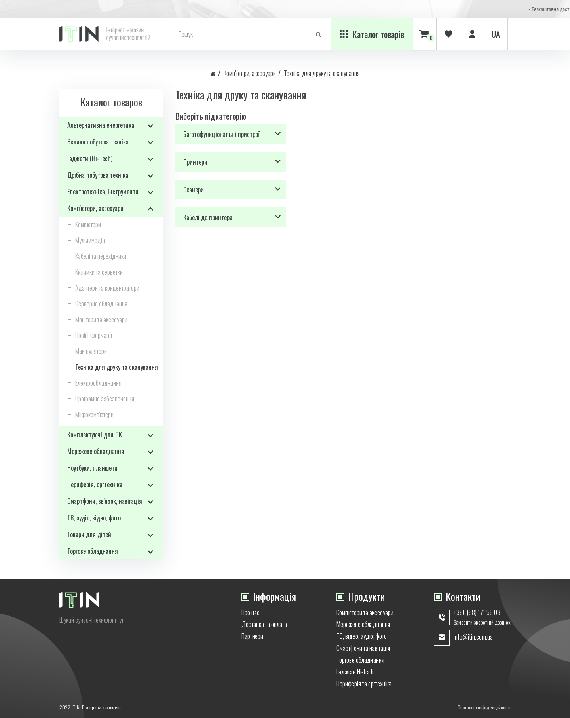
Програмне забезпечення (104, 398)
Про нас (250, 612)
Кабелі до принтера (207, 217)
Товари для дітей (89, 534)
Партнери (252, 636)
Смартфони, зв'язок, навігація (104, 501)
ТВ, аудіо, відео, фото (94, 517)
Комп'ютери (88, 224)
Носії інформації (93, 335)
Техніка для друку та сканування (322, 73)
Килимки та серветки (99, 272)
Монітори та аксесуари (101, 319)
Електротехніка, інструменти (103, 191)
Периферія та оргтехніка (363, 683)
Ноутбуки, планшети (92, 468)
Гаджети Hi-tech (355, 671)
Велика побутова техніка (98, 141)
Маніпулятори (91, 351)
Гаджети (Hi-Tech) (89, 158)
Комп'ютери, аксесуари (250, 73)
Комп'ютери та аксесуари (364, 612)
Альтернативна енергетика (100, 125)
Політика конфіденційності (484, 707)
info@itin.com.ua (473, 637)
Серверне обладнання (101, 303)
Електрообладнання (98, 382)
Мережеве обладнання (95, 451)
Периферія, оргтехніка (94, 484)
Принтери (195, 162)
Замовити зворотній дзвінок (482, 622)
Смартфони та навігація (363, 648)
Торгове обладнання (92, 551)
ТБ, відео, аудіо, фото (361, 636)
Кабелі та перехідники (100, 256)
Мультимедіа (90, 240)
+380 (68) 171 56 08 (477, 612)
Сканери (193, 189)
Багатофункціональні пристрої (221, 134)
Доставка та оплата (264, 624)
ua (496, 34)
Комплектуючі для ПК (94, 434)
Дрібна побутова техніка (97, 175)
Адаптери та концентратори (107, 288)
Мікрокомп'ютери (94, 414)
